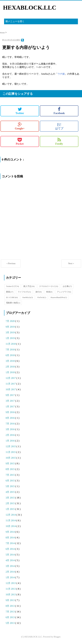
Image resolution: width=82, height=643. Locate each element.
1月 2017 (10, 406)
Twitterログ (12, 286)
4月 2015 (10, 492)
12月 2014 (11, 514)
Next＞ (71, 263)
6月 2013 (10, 617)
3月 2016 (10, 429)
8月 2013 (10, 606)
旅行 (38, 292)
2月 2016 (10, 435)
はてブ (59, 126)
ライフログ (24, 292)
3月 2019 (10, 332)
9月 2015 (10, 463)
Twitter (19, 111)
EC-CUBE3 (12, 297)
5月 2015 (10, 486)
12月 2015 (11, 446)
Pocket (20, 141)
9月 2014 (10, 532)
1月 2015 (10, 509)
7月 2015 (10, 475)
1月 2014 (10, 577)
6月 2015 (10, 480)
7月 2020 (10, 321)
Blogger (57, 637)
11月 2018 (11, 344)
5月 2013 (10, 623)
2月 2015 (10, 503)
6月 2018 (10, 355)
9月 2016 (10, 412)
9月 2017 (10, 395)
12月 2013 (11, 583)
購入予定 (29, 286)
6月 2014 (10, 549)
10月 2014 (11, 526)
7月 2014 (10, 543)
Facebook (59, 111)
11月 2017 (11, 383)
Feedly (59, 141)
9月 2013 (10, 600)
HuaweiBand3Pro (59, 297)
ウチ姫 (61, 74)
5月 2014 (10, 554)
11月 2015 (11, 452)
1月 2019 (10, 338)
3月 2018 (10, 361)
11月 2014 (11, 520)
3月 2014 (10, 566)
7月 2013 (10, 611)
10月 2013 (11, 594)
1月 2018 (10, 372)
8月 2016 (10, 418)
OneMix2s (27, 297)
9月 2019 (10, 326)
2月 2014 (10, 571)
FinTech (41, 297)
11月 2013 (11, 589)
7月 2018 (10, 349)
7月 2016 (10, 423)
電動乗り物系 (13, 303)
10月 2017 (11, 389)
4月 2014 (10, 560)
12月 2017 (11, 378)
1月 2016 (10, 440)
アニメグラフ (64, 292)
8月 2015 (10, 469)
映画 (49, 292)
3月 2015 (10, 497)
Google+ (19, 126)
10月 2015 (11, 458)
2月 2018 (10, 366)
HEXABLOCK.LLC (29, 7)
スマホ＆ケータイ (48, 286)
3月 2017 (10, 401)
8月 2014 (10, 537)
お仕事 (67, 286)
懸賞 (9, 292)
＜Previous (11, 263)
